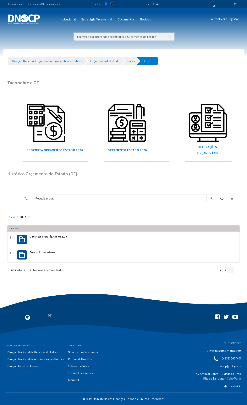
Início (11, 217)
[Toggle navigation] (45, 19)
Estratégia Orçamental (96, 19)
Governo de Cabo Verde (83, 352)
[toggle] (20, 198)
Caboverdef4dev (78, 366)
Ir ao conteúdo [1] (16, 4)
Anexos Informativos (42, 252)
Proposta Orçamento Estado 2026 (55, 150)
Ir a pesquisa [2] (36, 4)
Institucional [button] (67, 19)
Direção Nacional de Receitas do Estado (33, 352)
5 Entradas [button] (18, 270)
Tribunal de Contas (80, 373)
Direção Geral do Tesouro (24, 366)
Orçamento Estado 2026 (127, 150)
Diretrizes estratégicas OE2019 (48, 236)
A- (149, 4)
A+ (158, 4)
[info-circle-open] (222, 198)
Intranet (73, 380)
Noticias (145, 19)
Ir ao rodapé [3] (54, 4)
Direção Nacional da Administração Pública (35, 359)
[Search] (119, 198)
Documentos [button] (126, 19)
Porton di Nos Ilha (80, 359)
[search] (211, 198)
